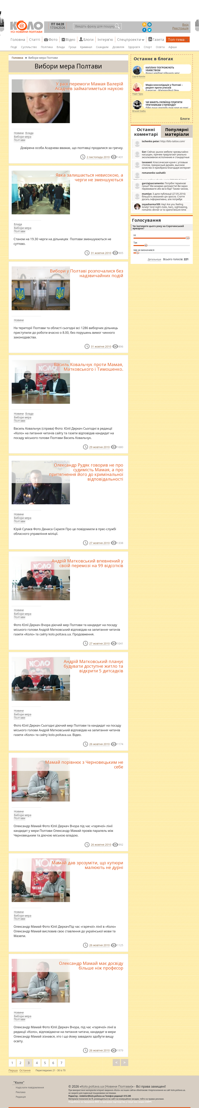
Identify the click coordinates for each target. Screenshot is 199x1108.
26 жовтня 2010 (99, 744)
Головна (17, 39)
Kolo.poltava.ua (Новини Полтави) (106, 1086)
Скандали (102, 47)
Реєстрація (180, 28)
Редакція (21, 1096)
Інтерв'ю (105, 39)
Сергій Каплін (138, 76)
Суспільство (29, 47)
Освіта (160, 47)
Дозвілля (118, 47)
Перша (13, 1070)
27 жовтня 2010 (99, 543)
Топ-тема (178, 39)
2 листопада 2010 (98, 157)
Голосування (146, 220)
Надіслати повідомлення (30, 1087)
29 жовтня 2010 (99, 447)
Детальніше (154, 259)
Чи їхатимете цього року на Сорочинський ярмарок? (158, 227)
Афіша (172, 47)
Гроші (72, 47)
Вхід (185, 24)
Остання (25, 1070)
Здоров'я (134, 47)
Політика (47, 47)
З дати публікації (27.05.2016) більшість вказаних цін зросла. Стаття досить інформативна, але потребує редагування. (159, 196)
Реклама (20, 1092)
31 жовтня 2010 (101, 253)
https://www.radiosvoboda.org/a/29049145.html (160, 175)
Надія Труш (137, 93)
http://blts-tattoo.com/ (159, 143)
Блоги (88, 39)
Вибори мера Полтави (22, 138)
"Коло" (18, 1082)
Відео (70, 39)
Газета (158, 39)
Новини (19, 133)
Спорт (148, 47)
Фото (53, 39)
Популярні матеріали (177, 131)
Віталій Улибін (139, 111)
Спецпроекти (130, 39)
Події (13, 47)
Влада (61, 47)
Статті (34, 39)
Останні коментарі (146, 131)
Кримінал (86, 47)
